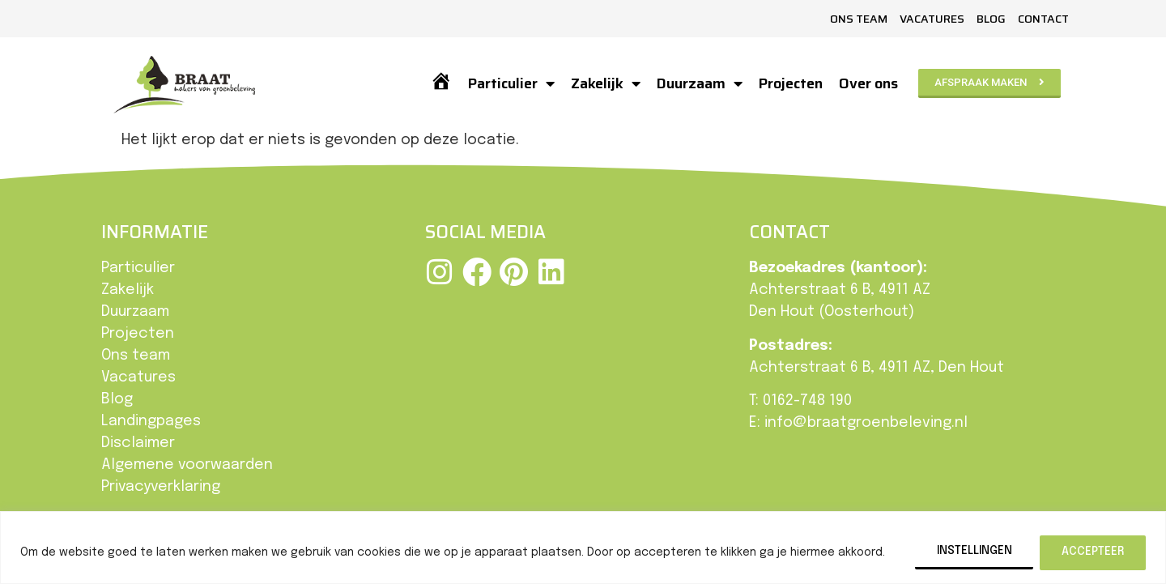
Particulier (511, 83)
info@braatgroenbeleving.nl (866, 423)
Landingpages (151, 421)
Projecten (791, 83)
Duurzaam (700, 83)
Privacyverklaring (160, 487)
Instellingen (972, 551)
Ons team (858, 19)
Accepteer (1093, 551)
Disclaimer (138, 443)
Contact (1043, 19)
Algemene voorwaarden (187, 465)
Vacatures (932, 19)
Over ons (868, 83)
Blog (991, 19)
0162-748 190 (807, 401)
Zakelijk (605, 83)
